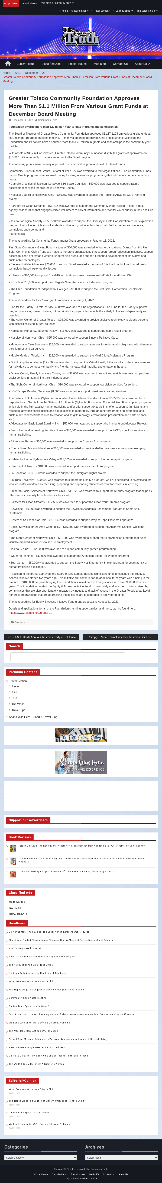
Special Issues (77, 64)
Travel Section (101, 10)
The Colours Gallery (147, 10)
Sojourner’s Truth (47, 120)
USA (14, 698)
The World (18, 704)
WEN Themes (90, 1178)
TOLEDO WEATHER (81, 796)
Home (65, 10)
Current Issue (123, 10)
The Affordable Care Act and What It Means (33, 1031)
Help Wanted (17, 901)
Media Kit (100, 64)
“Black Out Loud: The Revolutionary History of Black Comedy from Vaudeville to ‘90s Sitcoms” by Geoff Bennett (82, 846)
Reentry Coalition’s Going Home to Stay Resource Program (42, 956)
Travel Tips (18, 710)
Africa (15, 686)
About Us (141, 64)
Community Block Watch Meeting (28, 998)
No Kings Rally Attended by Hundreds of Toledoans (38, 973)
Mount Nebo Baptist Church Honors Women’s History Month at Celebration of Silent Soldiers (61, 940)
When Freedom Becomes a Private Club (31, 981)
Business (20, 622)
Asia (14, 692)
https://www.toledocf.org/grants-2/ (30, 612)
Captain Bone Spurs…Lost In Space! (29, 1006)
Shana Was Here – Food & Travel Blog (33, 716)
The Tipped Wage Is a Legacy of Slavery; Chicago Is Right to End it (46, 989)
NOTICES (15, 907)
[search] (64, 657)
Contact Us (120, 64)
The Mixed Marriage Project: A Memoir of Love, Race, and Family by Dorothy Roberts (66, 871)
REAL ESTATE (18, 913)
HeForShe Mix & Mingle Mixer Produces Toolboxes (37, 1047)
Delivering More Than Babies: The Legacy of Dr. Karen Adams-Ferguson (49, 932)
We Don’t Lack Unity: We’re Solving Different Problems (39, 1023)
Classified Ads (78, 10)
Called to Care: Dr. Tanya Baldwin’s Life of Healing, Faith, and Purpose (48, 1056)
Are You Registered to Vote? (25, 948)
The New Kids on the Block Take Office (31, 965)
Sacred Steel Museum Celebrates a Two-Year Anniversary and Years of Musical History (58, 1039)
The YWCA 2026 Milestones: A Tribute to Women (36, 1064)
